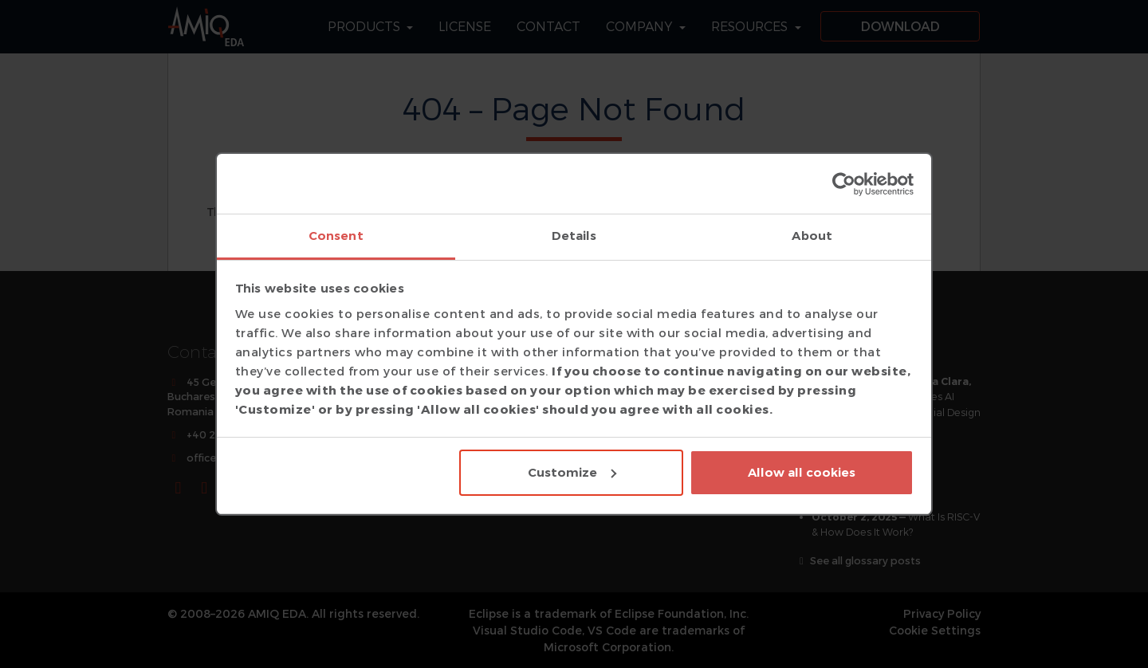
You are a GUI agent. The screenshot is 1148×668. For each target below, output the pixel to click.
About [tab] (812, 235)
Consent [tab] (336, 235)
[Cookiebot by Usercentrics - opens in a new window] (844, 184)
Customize (572, 472)
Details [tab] (574, 235)
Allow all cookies (801, 472)
